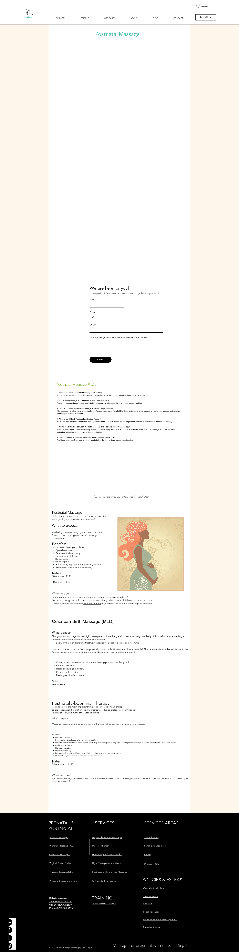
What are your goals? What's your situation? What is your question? (120, 337)
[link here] (59, 837)
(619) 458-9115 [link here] (65, 908)
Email (93, 325)
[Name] (106, 304)
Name (93, 299)
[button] (61, 18)
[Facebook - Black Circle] (9, 930)
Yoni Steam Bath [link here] (92, 603)
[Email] (125, 329)
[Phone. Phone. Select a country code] (94, 317)
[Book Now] (205, 17)
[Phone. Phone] (129, 317)
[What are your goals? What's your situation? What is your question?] (126, 346)
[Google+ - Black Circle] (9, 922)
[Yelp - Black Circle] (9, 938)
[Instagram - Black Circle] (9, 946)
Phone (92, 312)
